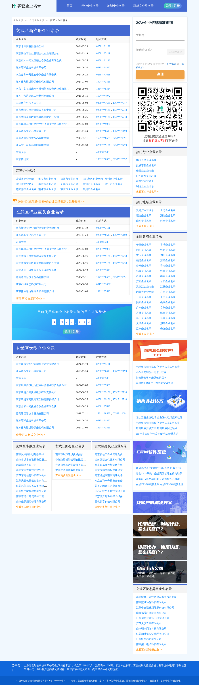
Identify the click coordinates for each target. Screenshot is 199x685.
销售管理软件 (141, 680)
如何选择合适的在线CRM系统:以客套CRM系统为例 (165, 468)
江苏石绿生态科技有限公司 (31, 67)
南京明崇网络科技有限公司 (151, 628)
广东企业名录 (143, 307)
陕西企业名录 (143, 302)
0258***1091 (120, 138)
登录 (168, 5)
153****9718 (120, 110)
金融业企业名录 (145, 170)
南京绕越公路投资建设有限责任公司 (36, 110)
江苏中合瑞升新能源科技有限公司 (155, 607)
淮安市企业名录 (47, 178)
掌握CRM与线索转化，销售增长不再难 (158, 479)
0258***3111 (103, 53)
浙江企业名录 (167, 260)
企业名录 (18, 20)
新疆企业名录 (167, 318)
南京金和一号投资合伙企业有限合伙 (36, 74)
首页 (69, 5)
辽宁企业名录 (143, 328)
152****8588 (103, 138)
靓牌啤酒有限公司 (26, 465)
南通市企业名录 (47, 189)
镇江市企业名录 (114, 184)
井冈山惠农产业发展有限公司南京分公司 (78, 465)
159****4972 (103, 95)
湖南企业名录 (167, 323)
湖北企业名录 (167, 215)
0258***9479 (120, 145)
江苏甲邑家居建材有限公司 (31, 491)
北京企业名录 (143, 271)
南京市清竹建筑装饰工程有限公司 (35, 496)
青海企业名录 (167, 265)
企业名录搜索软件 (88, 680)
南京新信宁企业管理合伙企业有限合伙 (37, 53)
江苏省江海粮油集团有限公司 (32, 145)
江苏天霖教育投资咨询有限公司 (34, 480)
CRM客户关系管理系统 (113, 680)
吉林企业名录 (143, 313)
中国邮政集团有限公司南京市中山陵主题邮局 (80, 470)
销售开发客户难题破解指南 (151, 377)
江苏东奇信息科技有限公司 (31, 475)
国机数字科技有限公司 (28, 103)
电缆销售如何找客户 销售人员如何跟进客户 (160, 366)
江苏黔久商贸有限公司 (149, 639)
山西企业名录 (167, 276)
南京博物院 (22, 159)
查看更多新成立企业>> (30, 434)
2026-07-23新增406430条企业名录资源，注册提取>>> (51, 197)
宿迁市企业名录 (25, 184)
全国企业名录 (36, 20)
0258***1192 (103, 60)
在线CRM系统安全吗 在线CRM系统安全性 (159, 484)
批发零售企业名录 (146, 165)
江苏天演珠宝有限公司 (149, 623)
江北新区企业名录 (93, 178)
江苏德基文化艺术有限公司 (31, 131)
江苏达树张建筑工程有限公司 (152, 618)
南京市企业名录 (47, 184)
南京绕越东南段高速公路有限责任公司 (37, 117)
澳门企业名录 (143, 318)
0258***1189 (103, 46)
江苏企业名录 (167, 286)
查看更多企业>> (145, 226)
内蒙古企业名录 (145, 292)
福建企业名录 (143, 215)
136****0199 (120, 131)
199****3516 (103, 81)
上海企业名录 (167, 210)
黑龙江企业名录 (145, 210)
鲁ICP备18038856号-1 (55, 680)
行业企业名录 (90, 5)
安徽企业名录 (167, 328)
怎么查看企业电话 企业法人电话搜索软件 (159, 417)
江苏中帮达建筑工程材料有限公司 (35, 95)
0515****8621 (104, 67)
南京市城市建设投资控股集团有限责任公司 (40, 459)
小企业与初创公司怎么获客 (151, 372)
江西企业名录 (143, 281)
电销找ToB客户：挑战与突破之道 (154, 383)
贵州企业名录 (167, 307)
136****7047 (120, 103)
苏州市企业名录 (69, 189)
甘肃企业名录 (167, 281)
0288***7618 (103, 74)
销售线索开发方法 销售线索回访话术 (156, 428)
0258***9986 (103, 124)
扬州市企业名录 (69, 178)
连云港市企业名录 (26, 189)
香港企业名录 (167, 244)
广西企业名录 (167, 292)
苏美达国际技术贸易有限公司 (32, 138)
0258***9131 (103, 110)
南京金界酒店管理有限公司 (31, 501)
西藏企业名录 (143, 276)
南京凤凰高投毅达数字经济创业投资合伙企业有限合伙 (46, 124)
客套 (73, 680)
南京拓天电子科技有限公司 (151, 644)
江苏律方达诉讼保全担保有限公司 (35, 81)
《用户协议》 (170, 64)
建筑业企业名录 (145, 181)
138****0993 (103, 159)
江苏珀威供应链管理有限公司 (152, 634)
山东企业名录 (143, 220)
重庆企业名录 (143, 255)
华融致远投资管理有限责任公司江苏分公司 (79, 459)
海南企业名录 (167, 313)
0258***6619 (103, 131)
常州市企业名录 (91, 189)
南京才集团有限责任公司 (30, 46)
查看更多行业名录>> (147, 191)
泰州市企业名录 (91, 184)
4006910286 (102, 152)
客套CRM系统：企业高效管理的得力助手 (159, 473)
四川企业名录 (143, 250)
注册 (177, 5)
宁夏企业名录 (143, 244)
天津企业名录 (143, 323)
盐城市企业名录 (25, 178)
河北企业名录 (167, 250)
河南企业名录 (167, 220)
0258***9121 (103, 145)
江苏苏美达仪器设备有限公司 (32, 486)
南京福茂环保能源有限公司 (151, 613)
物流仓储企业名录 (146, 160)
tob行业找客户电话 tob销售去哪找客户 (157, 433)
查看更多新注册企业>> (29, 507)
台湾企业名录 (143, 265)
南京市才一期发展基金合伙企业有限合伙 (39, 60)
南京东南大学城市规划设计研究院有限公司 (40, 470)
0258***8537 (120, 159)
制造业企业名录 (145, 186)
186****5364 (103, 88)
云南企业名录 (143, 297)
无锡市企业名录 (69, 184)
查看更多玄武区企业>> (30, 298)
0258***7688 (103, 103)
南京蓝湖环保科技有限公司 (151, 602)
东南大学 (21, 152)
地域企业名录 (116, 5)
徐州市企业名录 (114, 178)
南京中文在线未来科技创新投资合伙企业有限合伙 (44, 88)
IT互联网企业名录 (146, 176)
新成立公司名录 (143, 5)
